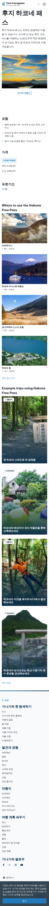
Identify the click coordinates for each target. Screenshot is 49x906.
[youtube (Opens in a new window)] (21, 865)
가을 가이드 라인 (10, 732)
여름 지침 (6, 728)
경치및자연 (7, 773)
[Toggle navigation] (44, 4)
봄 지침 (5, 723)
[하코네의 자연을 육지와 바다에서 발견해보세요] (24, 572)
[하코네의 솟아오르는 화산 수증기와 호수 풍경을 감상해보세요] (24, 643)
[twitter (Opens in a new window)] (9, 865)
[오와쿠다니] (24, 231)
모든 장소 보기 (8, 378)
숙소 (4, 822)
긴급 (4, 847)
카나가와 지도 (8, 806)
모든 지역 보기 (8, 810)
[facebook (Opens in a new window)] (3, 865)
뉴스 (4, 711)
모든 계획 (6, 851)
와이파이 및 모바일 (11, 842)
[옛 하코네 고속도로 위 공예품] (24, 429)
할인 (4, 838)
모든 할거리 (7, 781)
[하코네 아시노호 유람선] (24, 272)
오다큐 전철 (24, 93)
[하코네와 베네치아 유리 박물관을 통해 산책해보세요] (24, 501)
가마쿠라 (6, 797)
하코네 (5, 801)
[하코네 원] (24, 354)
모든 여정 (6, 682)
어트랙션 (6, 752)
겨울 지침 (6, 736)
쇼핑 (4, 777)
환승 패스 (6, 830)
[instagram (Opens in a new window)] (16, 865)
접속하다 (6, 826)
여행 (4, 834)
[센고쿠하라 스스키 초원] (24, 313)
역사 (4, 764)
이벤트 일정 (7, 719)
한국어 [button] (7, 877)
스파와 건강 (7, 769)
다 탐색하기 (7, 740)
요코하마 (6, 793)
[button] (45, 216)
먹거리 (5, 760)
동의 (24, 900)
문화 (4, 756)
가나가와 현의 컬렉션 (12, 715)
